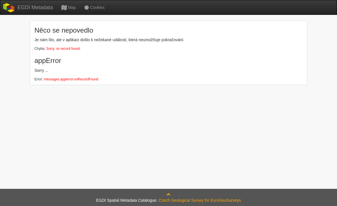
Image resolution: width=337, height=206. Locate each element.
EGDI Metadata (35, 7)
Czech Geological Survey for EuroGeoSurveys (200, 200)
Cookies (94, 7)
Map (68, 7)
